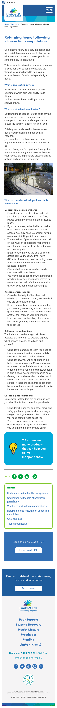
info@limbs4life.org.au (28, 657)
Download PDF (28, 550)
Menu (49, 9)
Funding (28, 639)
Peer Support (28, 619)
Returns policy (43, 693)
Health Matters (28, 629)
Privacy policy (31, 693)
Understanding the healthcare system (26, 493)
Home (6, 24)
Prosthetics (28, 634)
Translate (11, 2)
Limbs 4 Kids (29, 644)
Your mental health (17, 523)
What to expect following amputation (26, 506)
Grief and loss (14, 519)
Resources (15, 24)
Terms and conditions (16, 693)
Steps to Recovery (28, 624)
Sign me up (28, 588)
